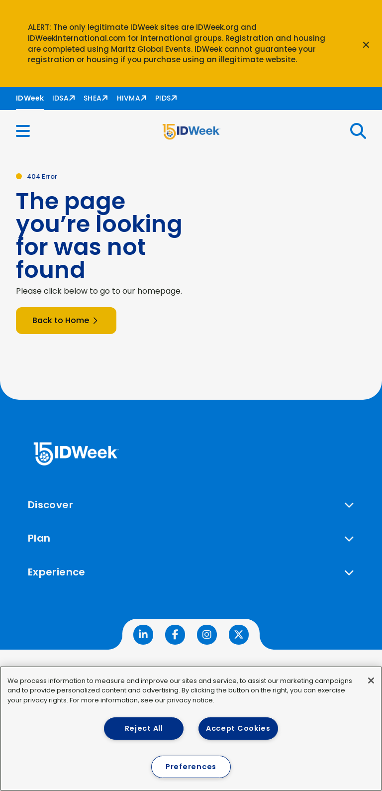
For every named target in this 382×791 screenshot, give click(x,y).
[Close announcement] (366, 44)
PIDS (163, 98)
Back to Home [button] (66, 320)
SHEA (92, 98)
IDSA (60, 98)
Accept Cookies (238, 728)
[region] (191, 728)
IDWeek (30, 98)
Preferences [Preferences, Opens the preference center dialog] (191, 767)
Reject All (144, 728)
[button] (29, 131)
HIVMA (128, 98)
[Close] (371, 680)
